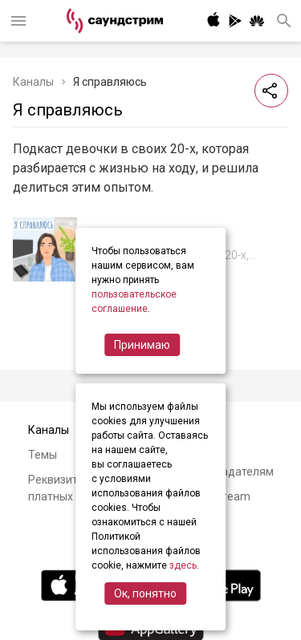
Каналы (33, 81)
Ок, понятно (145, 593)
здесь (183, 565)
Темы (42, 454)
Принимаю (142, 344)
